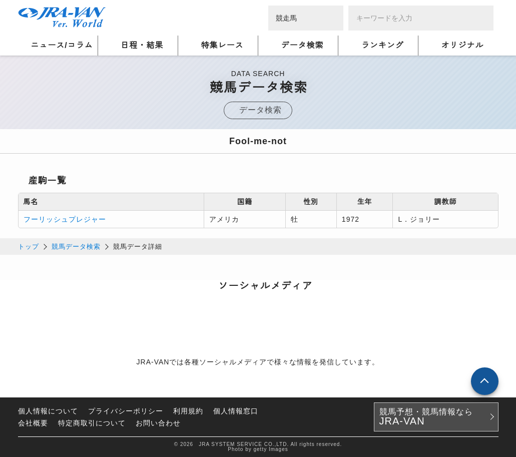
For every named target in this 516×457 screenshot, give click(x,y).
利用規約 (188, 411)
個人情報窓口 (235, 411)
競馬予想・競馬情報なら (426, 417)
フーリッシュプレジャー (65, 219)
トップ (28, 246)
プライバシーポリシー (125, 411)
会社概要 (33, 423)
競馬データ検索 (76, 246)
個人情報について (48, 411)
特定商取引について (92, 423)
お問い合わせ (158, 423)
